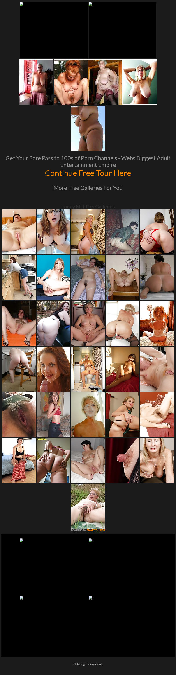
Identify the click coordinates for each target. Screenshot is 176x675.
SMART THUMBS (96, 530)
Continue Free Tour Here (88, 173)
